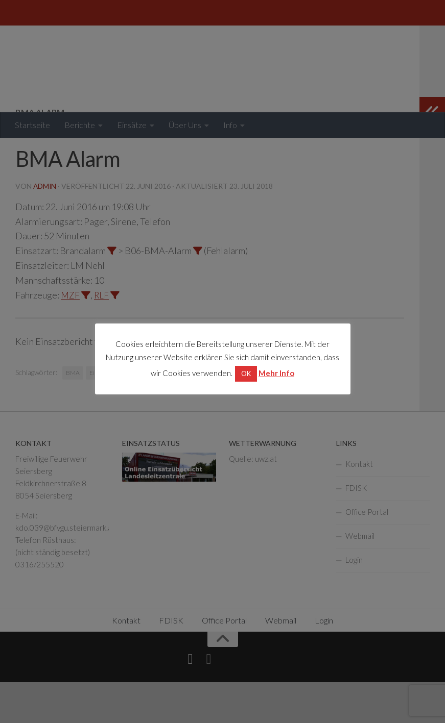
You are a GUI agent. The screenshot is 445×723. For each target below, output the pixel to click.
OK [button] (246, 373)
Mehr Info (276, 373)
